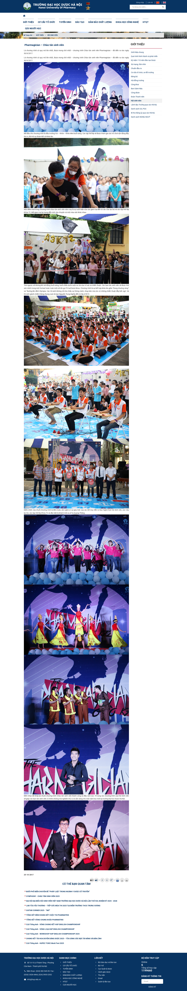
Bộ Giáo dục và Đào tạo (105, 950)
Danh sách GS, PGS (138, 96)
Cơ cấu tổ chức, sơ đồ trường (142, 60)
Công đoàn (135, 80)
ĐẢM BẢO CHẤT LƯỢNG (97, 16)
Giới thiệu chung (137, 40)
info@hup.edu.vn (32, 967)
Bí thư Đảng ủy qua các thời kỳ (143, 100)
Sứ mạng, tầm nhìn (138, 52)
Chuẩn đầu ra (136, 56)
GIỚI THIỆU (32, 16)
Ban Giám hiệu (136, 76)
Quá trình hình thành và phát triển (144, 44)
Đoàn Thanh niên (137, 84)
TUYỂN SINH (65, 16)
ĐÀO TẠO (79, 16)
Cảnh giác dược (102, 959)
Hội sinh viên (136, 88)
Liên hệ (150, 2)
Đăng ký (152, 974)
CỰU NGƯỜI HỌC (153, 16)
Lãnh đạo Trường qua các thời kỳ (144, 92)
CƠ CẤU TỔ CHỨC (48, 16)
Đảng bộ (134, 64)
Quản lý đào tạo (103, 969)
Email (98, 966)
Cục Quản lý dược (103, 956)
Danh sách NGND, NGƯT (140, 104)
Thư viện (100, 962)
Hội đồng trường (137, 68)
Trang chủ (28, 22)
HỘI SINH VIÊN (52, 22)
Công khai (135, 72)
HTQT (139, 16)
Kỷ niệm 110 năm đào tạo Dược (143, 48)
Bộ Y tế (99, 953)
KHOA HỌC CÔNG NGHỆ (122, 16)
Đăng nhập (140, 2)
